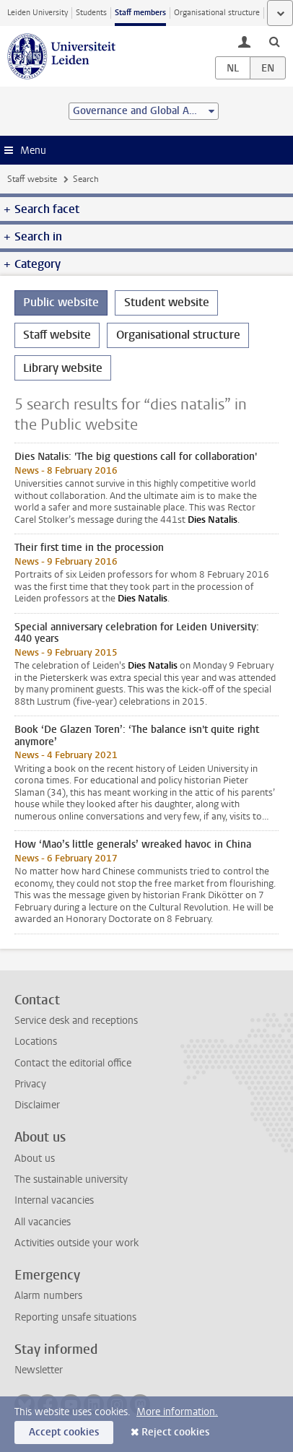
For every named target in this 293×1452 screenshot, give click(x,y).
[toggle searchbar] (274, 41)
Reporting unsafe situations (75, 1317)
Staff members (140, 12)
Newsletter (38, 1370)
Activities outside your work (76, 1243)
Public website (61, 302)
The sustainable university (71, 1179)
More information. (177, 1412)
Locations (35, 1041)
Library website (62, 367)
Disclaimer (37, 1105)
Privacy (30, 1084)
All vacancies (42, 1222)
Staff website (32, 179)
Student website (166, 302)
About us (34, 1158)
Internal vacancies (54, 1200)
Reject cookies (175, 1432)
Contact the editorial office (72, 1063)
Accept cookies (64, 1432)
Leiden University (37, 12)
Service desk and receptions (76, 1020)
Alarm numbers (48, 1296)
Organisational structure (217, 12)
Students (91, 12)
